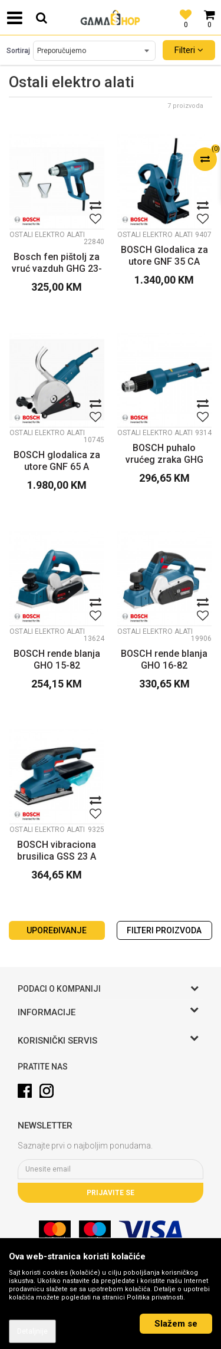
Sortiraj (18, 51)
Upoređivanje (57, 930)
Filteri (188, 50)
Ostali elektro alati (47, 234)
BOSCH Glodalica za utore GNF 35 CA (164, 255)
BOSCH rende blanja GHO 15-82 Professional (57, 660)
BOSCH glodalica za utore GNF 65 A (57, 460)
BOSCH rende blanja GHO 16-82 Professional (164, 660)
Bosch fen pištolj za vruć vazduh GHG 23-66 (57, 263)
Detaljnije (32, 1331)
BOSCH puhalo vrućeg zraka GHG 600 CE (164, 454)
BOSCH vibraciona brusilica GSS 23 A (56, 850)
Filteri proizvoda (164, 930)
